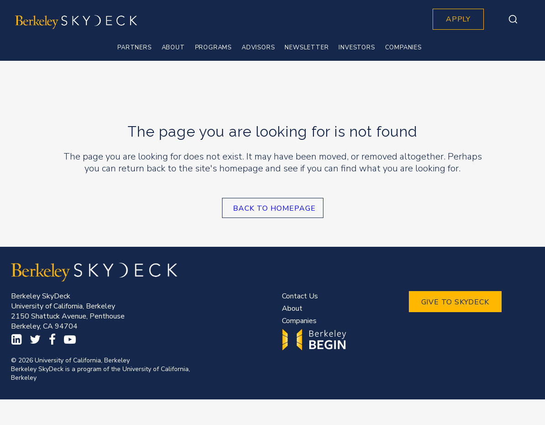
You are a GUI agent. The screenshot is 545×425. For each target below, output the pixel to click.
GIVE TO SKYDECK (455, 302)
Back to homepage (274, 208)
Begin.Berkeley (315, 339)
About (292, 308)
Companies (299, 321)
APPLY (458, 19)
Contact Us (300, 296)
